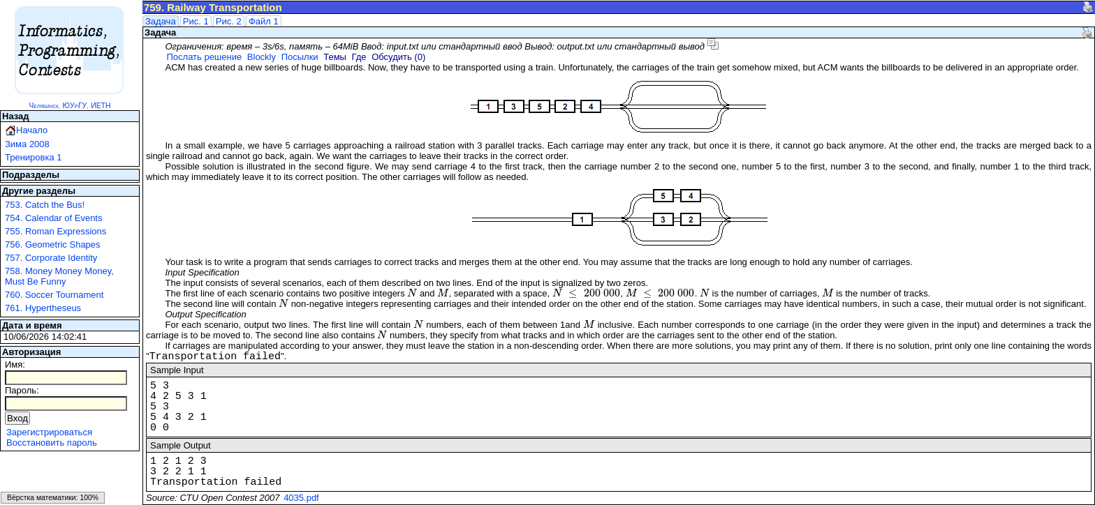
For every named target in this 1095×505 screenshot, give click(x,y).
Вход (17, 418)
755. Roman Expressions (55, 231)
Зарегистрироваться (49, 432)
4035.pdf (301, 497)
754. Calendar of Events (53, 218)
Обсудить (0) (398, 57)
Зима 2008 (27, 144)
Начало (31, 130)
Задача (160, 21)
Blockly (261, 57)
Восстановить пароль (51, 442)
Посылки (299, 57)
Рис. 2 (229, 21)
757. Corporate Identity (51, 257)
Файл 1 (264, 21)
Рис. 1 (196, 21)
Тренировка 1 (33, 157)
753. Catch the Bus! (44, 204)
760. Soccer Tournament (54, 294)
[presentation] (412, 293)
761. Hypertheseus (43, 308)
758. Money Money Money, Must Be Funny (59, 276)
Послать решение (204, 57)
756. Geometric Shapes (53, 244)
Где (359, 57)
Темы (334, 57)
